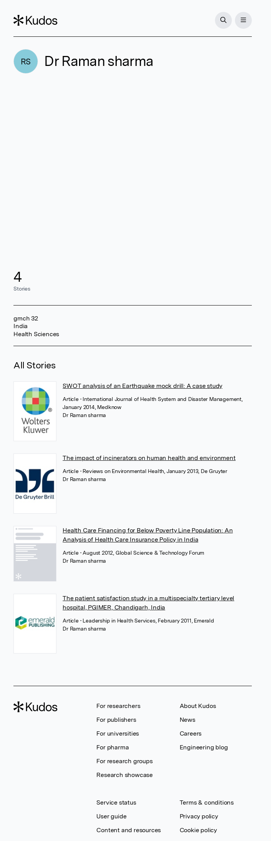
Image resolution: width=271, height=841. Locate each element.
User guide (111, 816)
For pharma (112, 747)
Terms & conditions (207, 802)
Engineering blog (204, 747)
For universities (117, 733)
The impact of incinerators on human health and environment (149, 458)
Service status (116, 802)
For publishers (116, 719)
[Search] (223, 20)
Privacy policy (199, 816)
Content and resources (128, 830)
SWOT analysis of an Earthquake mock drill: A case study (142, 385)
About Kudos (198, 706)
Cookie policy (198, 830)
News (187, 719)
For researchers (118, 706)
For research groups (124, 761)
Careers (191, 733)
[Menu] (243, 20)
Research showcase (124, 775)
